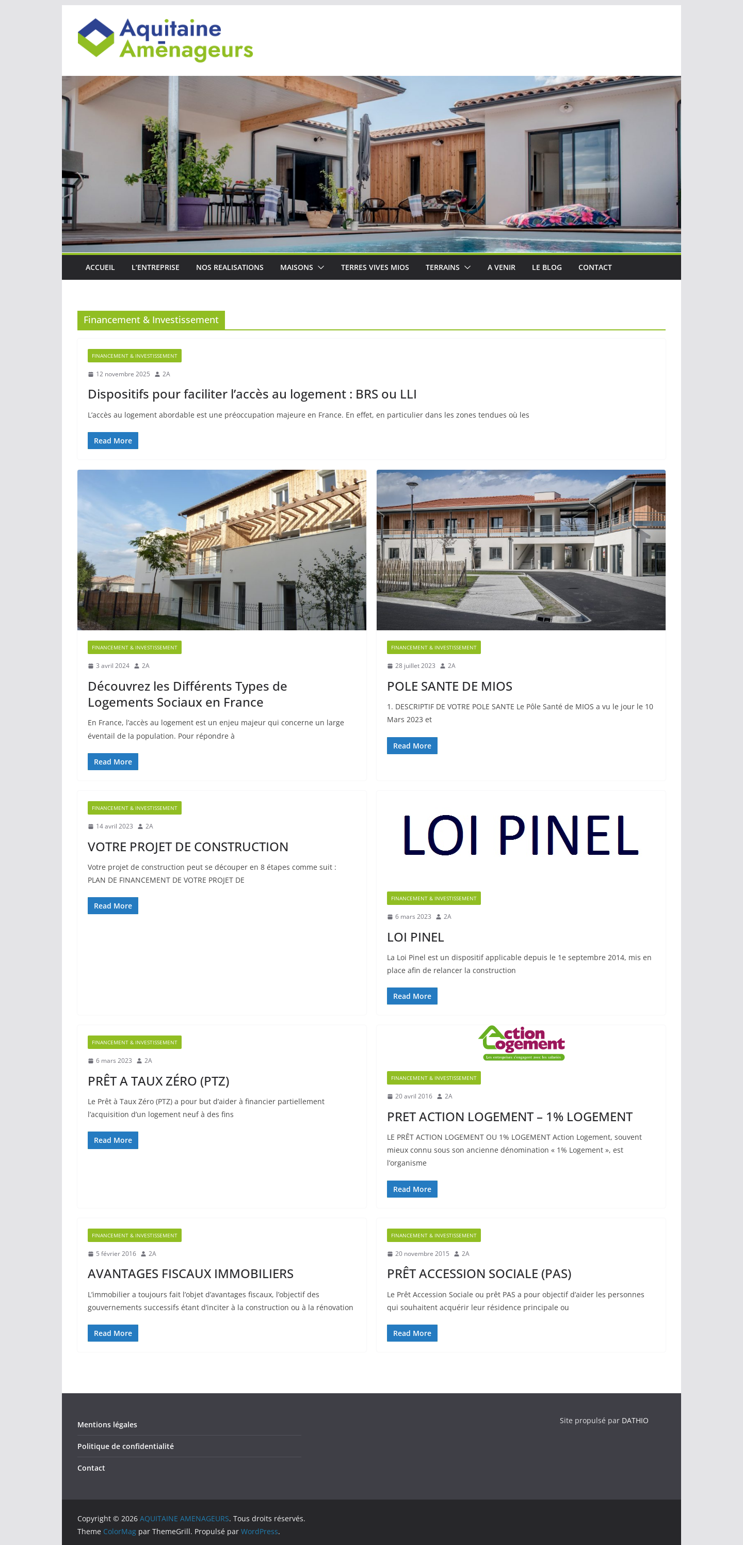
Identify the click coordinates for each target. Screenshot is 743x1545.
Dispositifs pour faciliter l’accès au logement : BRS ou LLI (252, 393)
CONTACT (595, 267)
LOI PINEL (415, 936)
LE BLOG (547, 267)
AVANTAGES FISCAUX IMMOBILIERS (191, 1273)
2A (166, 374)
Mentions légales (107, 1424)
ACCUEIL (100, 267)
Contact (91, 1468)
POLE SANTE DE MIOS (449, 685)
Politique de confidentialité (125, 1446)
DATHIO (635, 1420)
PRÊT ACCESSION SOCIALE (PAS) (479, 1273)
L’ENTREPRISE (156, 267)
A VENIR (501, 267)
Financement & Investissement (134, 355)
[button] (319, 267)
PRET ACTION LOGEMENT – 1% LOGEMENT (510, 1116)
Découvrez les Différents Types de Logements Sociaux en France (187, 693)
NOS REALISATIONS (230, 267)
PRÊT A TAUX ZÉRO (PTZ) (158, 1080)
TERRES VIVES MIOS (375, 267)
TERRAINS (443, 267)
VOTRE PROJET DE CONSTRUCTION (188, 846)
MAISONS (296, 267)
